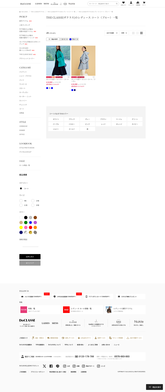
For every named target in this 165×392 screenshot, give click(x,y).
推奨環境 (73, 372)
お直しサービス (68, 338)
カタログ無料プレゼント (127, 297)
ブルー (72, 39)
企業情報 (83, 372)
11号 (25, 205)
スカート (22, 88)
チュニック (23, 105)
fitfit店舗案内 (40, 345)
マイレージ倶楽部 (116, 338)
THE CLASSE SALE (27, 54)
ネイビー (135, 124)
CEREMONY (23, 126)
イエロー (72, 124)
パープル (56, 124)
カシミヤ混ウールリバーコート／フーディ (83, 80)
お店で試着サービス (134, 338)
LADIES (38, 3)
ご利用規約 (22, 372)
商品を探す (155, 387)
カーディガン (23, 92)
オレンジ (119, 124)
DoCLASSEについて (54, 345)
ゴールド (72, 129)
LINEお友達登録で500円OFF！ (67, 296)
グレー (87, 119)
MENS (46, 3)
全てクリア (30, 263)
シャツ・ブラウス (25, 76)
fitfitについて (69, 345)
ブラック (72, 119)
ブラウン (103, 119)
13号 (37, 201)
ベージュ (119, 119)
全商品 (21, 113)
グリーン (135, 119)
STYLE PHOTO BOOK (26, 148)
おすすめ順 (110, 33)
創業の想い (80, 345)
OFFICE (22, 134)
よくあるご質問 (93, 345)
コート (21, 109)
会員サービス (100, 338)
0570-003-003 (121, 356)
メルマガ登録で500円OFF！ (35, 296)
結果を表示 (30, 257)
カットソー (23, 100)
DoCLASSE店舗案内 (25, 345)
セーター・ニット (25, 96)
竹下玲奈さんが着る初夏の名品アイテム (27, 30)
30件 (122, 33)
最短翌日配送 (52, 338)
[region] (82, 3)
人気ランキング (24, 25)
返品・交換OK (38, 338)
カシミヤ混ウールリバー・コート (57, 79)
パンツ (21, 80)
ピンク (87, 124)
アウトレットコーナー (26, 58)
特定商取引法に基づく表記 (57, 372)
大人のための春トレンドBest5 (26, 49)
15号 (37, 205)
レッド (103, 124)
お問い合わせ (106, 345)
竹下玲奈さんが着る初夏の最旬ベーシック (28, 36)
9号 (25, 201)
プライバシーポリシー (38, 372)
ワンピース (23, 84)
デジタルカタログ (25, 152)
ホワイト (56, 119)
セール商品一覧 (24, 165)
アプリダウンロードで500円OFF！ (98, 297)
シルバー (56, 129)
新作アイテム (25, 21)
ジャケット (23, 72)
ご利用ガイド (23, 338)
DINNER (22, 130)
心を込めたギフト (84, 338)
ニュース (116, 345)
